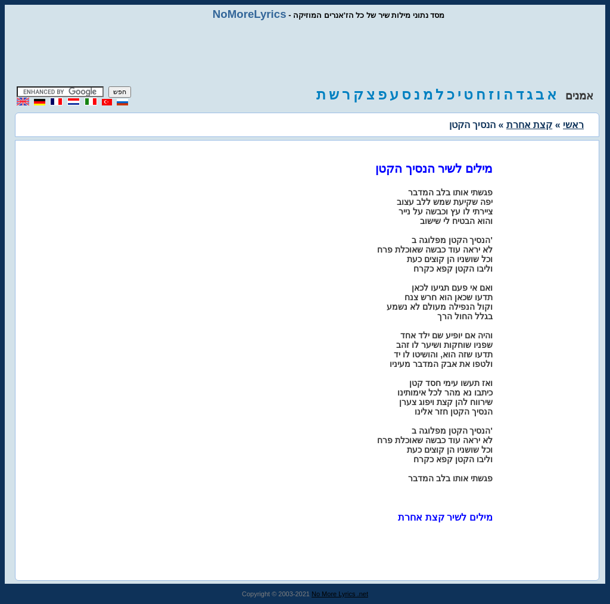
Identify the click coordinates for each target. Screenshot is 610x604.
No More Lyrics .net (340, 593)
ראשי (573, 125)
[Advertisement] (305, 53)
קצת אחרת (529, 125)
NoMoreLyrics (250, 14)
